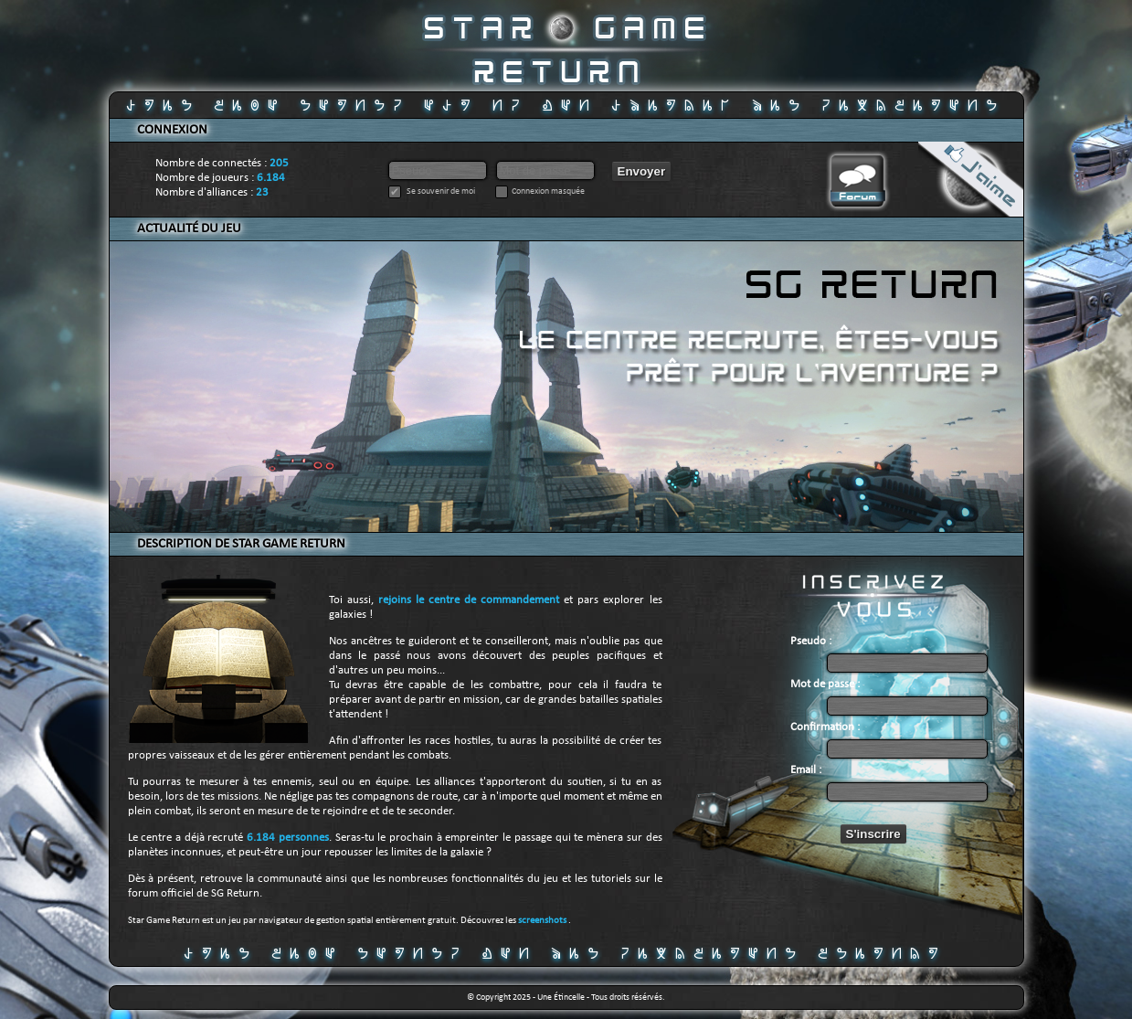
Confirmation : (825, 727)
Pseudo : (810, 641)
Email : (805, 770)
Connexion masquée (548, 191)
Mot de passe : (825, 684)
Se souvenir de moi (440, 191)
